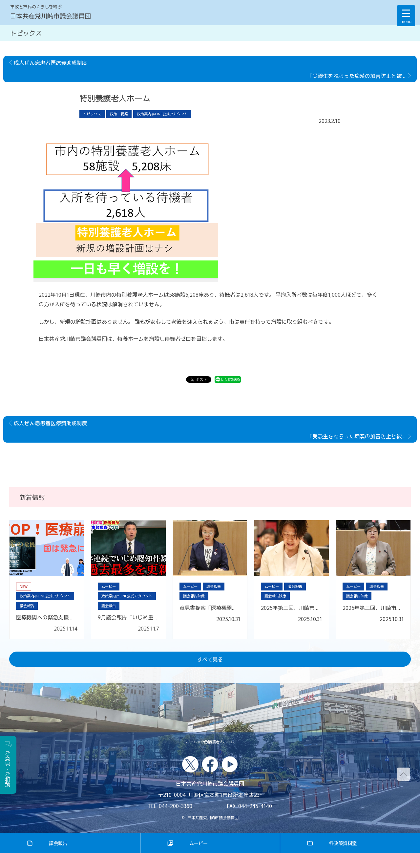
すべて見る (210, 659)
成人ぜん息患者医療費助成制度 (50, 62)
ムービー (198, 843)
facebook (210, 764)
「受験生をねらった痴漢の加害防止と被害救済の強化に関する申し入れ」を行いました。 (362, 76)
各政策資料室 (343, 843)
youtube (229, 764)
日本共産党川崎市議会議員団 (50, 15)
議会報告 (58, 843)
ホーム (191, 741)
